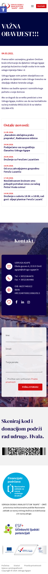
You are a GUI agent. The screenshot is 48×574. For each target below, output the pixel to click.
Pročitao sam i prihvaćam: (22, 380)
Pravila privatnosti (32, 565)
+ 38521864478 (26, 276)
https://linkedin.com (23, 302)
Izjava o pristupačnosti (12, 568)
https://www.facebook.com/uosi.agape (16, 302)
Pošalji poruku (30, 387)
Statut (17, 565)
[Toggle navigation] (32, 6)
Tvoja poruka (12, 362)
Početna (5, 565)
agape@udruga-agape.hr (27, 269)
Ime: (8, 335)
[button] (3, 9)
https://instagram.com (28, 302)
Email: (9, 348)
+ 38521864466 (26, 279)
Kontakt (41, 6)
